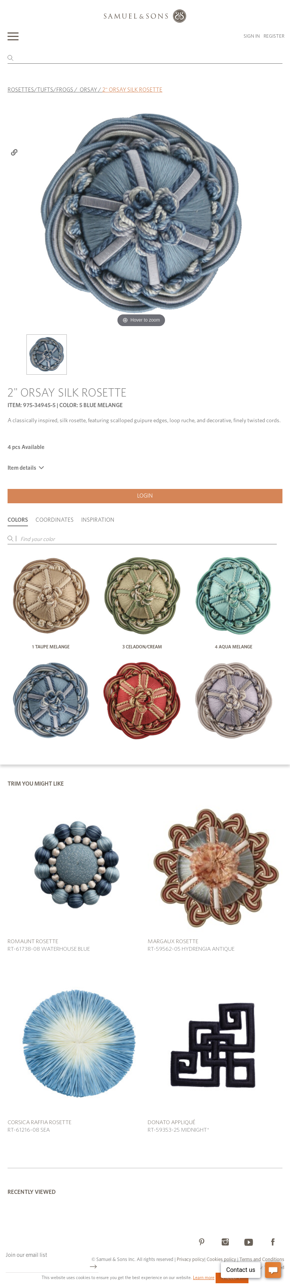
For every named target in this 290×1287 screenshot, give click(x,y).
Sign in (252, 36)
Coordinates (54, 520)
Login (145, 496)
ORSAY (88, 90)
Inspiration (97, 520)
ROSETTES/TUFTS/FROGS (40, 90)
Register (274, 36)
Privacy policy (190, 1259)
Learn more (203, 1277)
